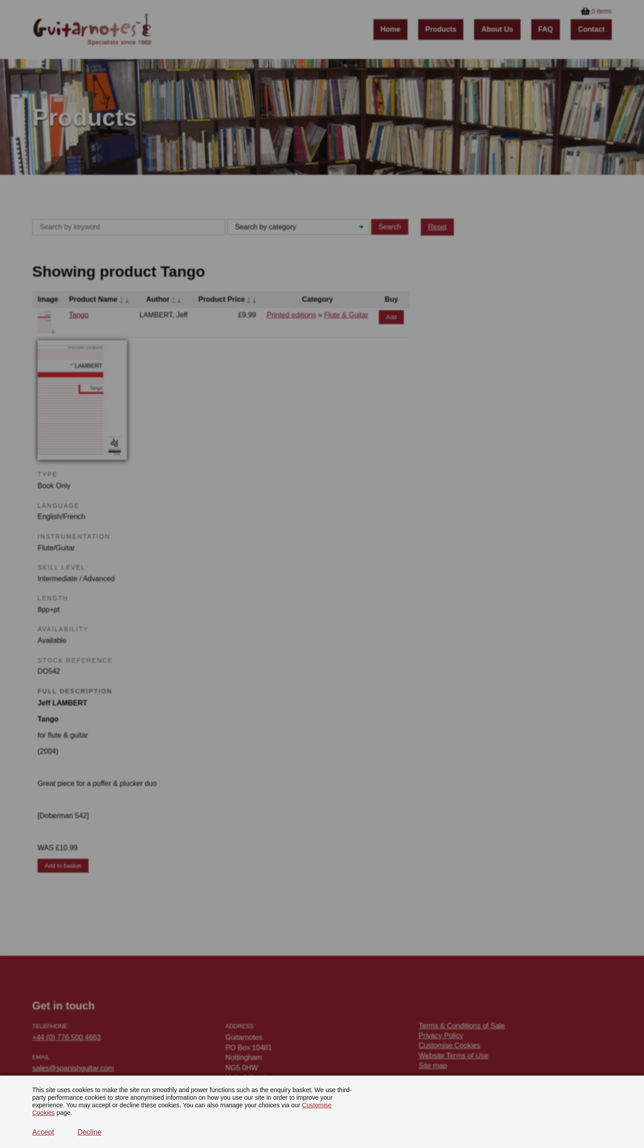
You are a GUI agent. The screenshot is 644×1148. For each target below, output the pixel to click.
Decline (89, 1132)
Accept (43, 1132)
